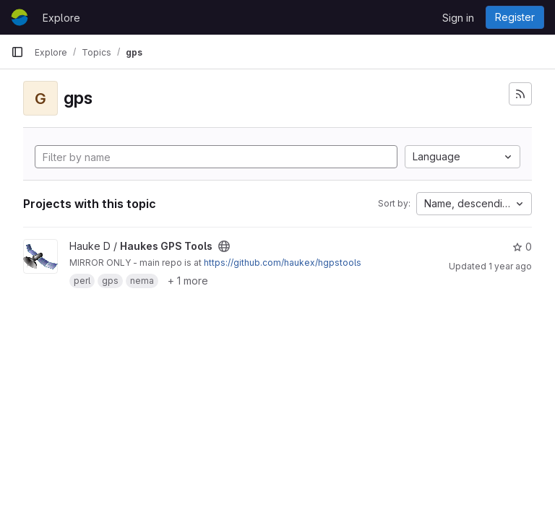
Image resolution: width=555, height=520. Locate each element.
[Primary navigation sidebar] (17, 52)
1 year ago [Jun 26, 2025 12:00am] (510, 266)
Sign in (458, 18)
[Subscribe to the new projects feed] (520, 93)
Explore (61, 18)
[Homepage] (19, 17)
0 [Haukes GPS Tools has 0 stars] (522, 246)
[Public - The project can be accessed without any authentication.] (224, 246)
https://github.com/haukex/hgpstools (282, 262)
